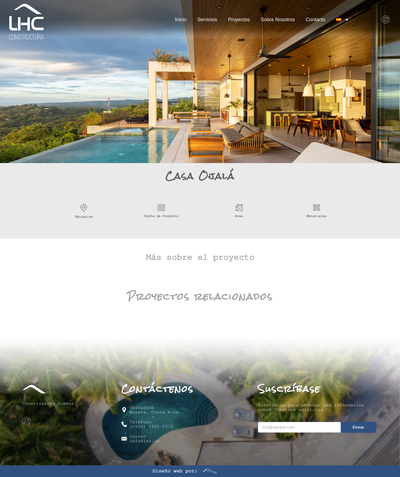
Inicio (181, 19)
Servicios (207, 19)
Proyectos (239, 19)
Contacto (315, 19)
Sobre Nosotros (278, 19)
